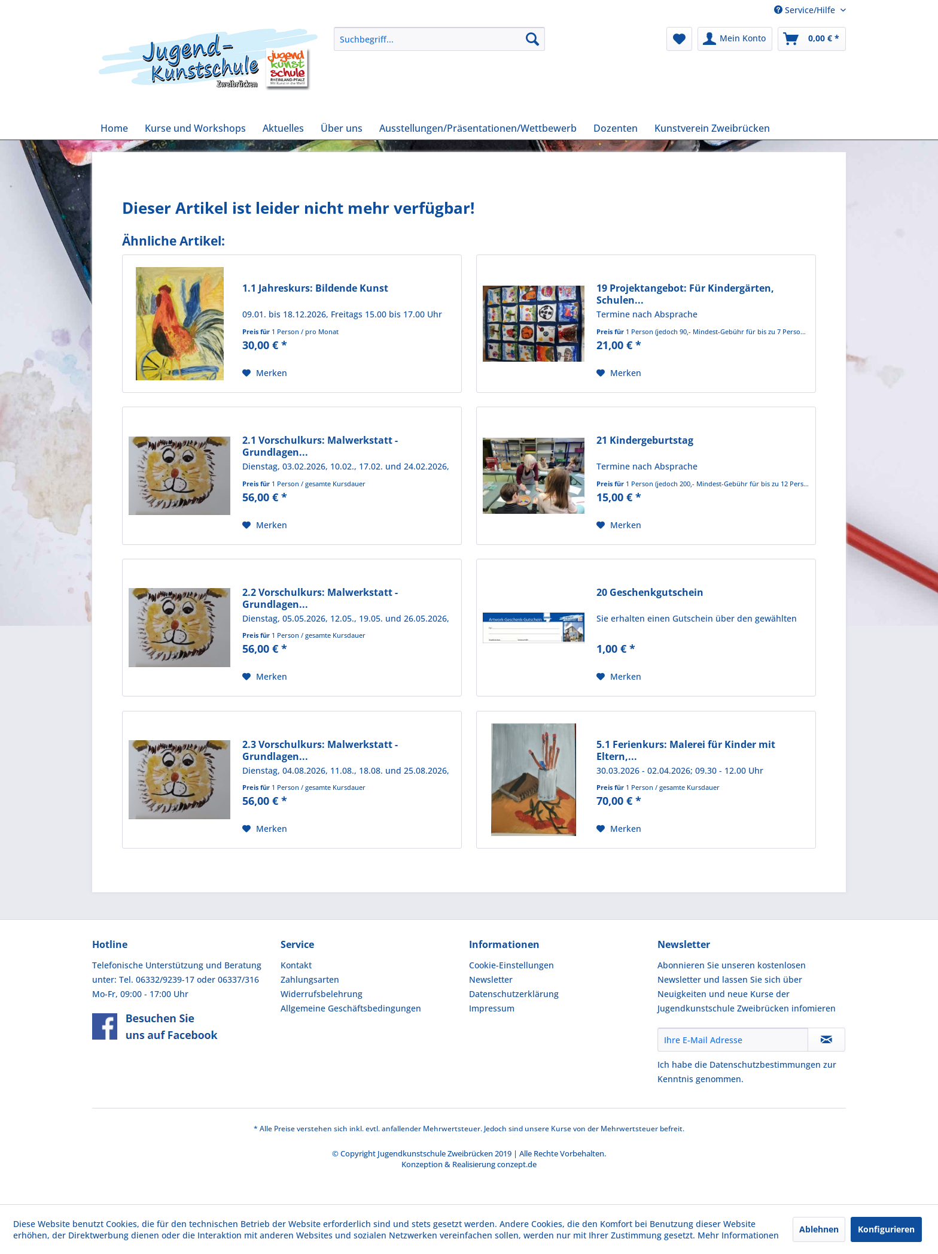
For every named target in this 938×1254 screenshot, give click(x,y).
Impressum (491, 1008)
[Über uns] (341, 128)
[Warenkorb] (812, 39)
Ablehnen (819, 1229)
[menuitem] (439, 39)
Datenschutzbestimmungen (765, 1064)
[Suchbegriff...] (439, 39)
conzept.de (517, 1164)
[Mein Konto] (735, 39)
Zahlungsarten (310, 979)
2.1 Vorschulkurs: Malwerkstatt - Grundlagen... (320, 446)
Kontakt (296, 965)
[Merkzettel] (679, 39)
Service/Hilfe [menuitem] (806, 10)
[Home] (114, 128)
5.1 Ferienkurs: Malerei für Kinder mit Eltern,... (685, 750)
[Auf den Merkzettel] (264, 373)
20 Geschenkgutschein (650, 592)
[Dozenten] (615, 128)
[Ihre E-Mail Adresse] (732, 1040)
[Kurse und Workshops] (195, 128)
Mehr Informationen (738, 1235)
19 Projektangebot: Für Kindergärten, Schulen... (685, 294)
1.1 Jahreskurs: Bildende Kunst (315, 288)
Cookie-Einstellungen (511, 965)
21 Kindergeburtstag (644, 440)
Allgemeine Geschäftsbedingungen (351, 1008)
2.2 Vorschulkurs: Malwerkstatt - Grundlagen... (320, 598)
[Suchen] (532, 39)
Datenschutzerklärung (514, 993)
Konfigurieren (886, 1229)
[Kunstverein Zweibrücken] (712, 128)
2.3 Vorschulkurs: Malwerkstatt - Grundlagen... (320, 750)
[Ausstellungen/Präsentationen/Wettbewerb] (478, 128)
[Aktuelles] (283, 128)
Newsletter (491, 979)
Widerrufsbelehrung (322, 993)
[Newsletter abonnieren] (826, 1040)
